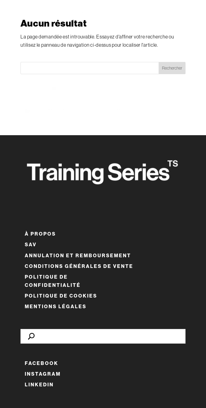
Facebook (41, 363)
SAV (31, 244)
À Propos (40, 234)
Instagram (43, 374)
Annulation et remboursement (78, 255)
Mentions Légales (55, 306)
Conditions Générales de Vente (79, 266)
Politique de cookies (61, 296)
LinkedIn (39, 385)
